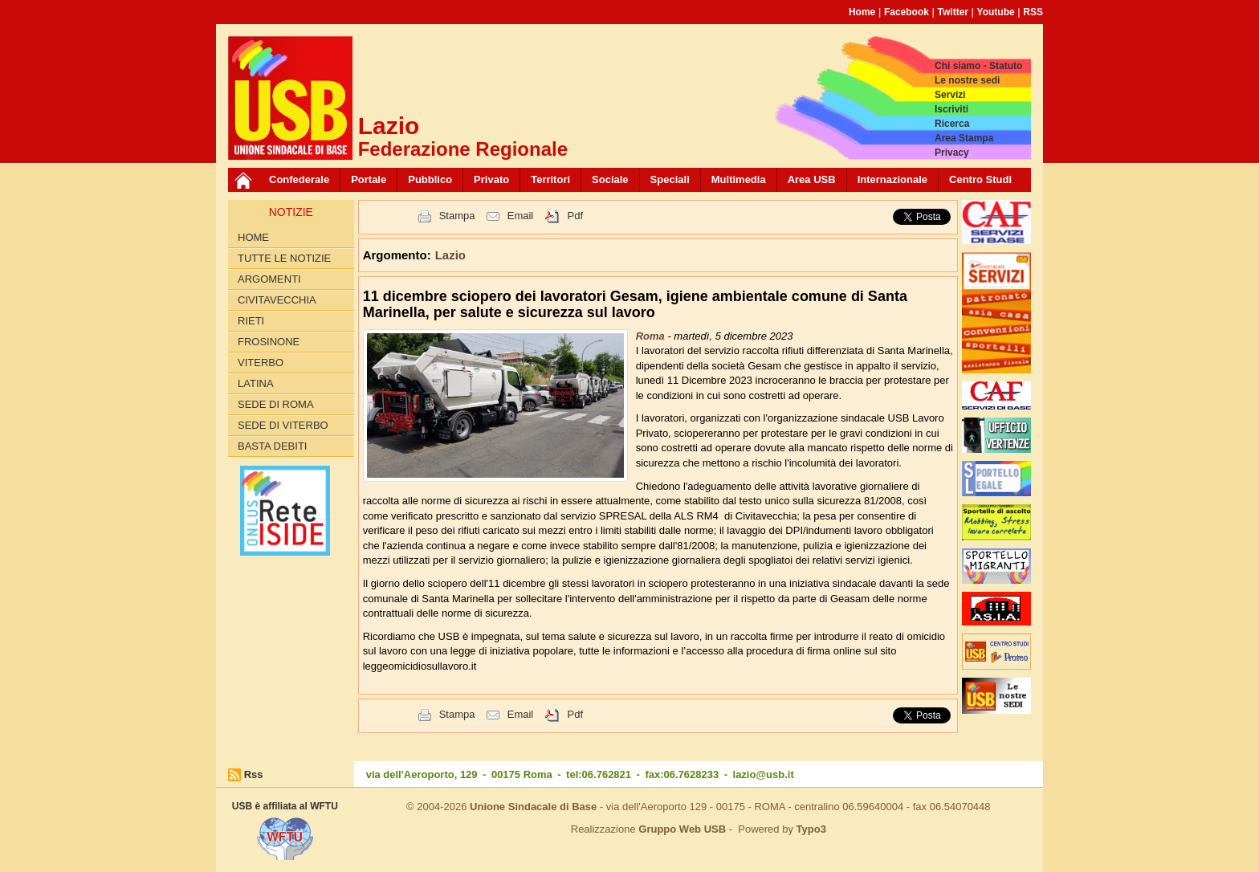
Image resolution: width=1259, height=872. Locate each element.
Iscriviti (951, 109)
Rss (253, 774)
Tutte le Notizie (284, 258)
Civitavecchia (277, 300)
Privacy (952, 152)
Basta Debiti (272, 446)
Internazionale (892, 179)
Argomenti (269, 279)
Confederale (299, 179)
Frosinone (268, 342)
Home (862, 12)
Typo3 (811, 829)
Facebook (906, 12)
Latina (256, 383)
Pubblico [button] (430, 179)
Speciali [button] (670, 179)
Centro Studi (980, 179)
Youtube (996, 12)
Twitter (953, 12)
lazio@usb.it (763, 774)
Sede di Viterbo (283, 425)
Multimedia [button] (738, 179)
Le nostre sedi (967, 80)
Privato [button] (491, 179)
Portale (368, 179)
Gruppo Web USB (682, 829)
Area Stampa (964, 138)
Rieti (251, 321)
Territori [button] (550, 179)
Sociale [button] (610, 179)
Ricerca (952, 123)
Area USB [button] (812, 179)
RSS (1033, 12)
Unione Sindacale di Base (533, 807)
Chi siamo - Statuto (978, 65)
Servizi (950, 94)
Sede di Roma (276, 404)
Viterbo (260, 363)
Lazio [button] (450, 255)
